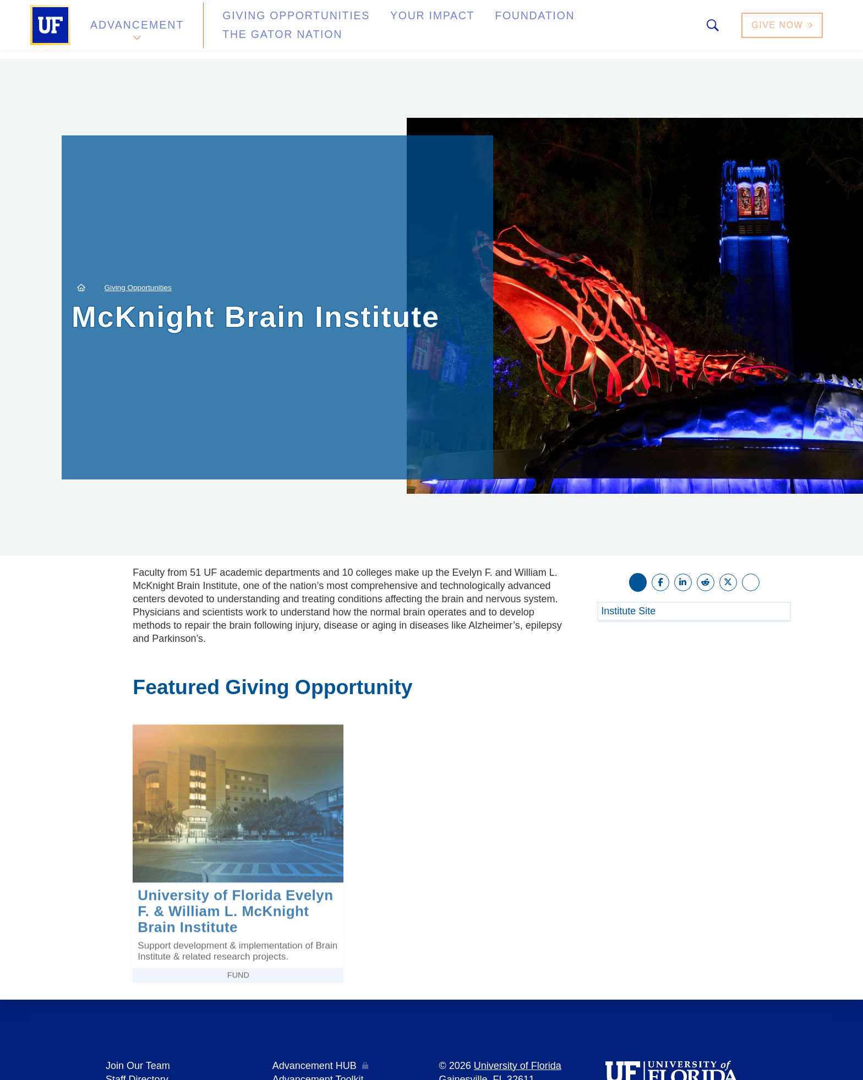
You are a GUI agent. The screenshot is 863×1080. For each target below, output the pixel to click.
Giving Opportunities (275, 29)
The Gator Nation (581, 29)
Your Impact (390, 29)
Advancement (136, 29)
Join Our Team (138, 1065)
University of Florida (517, 1065)
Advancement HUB (314, 1065)
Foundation (479, 29)
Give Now (783, 29)
